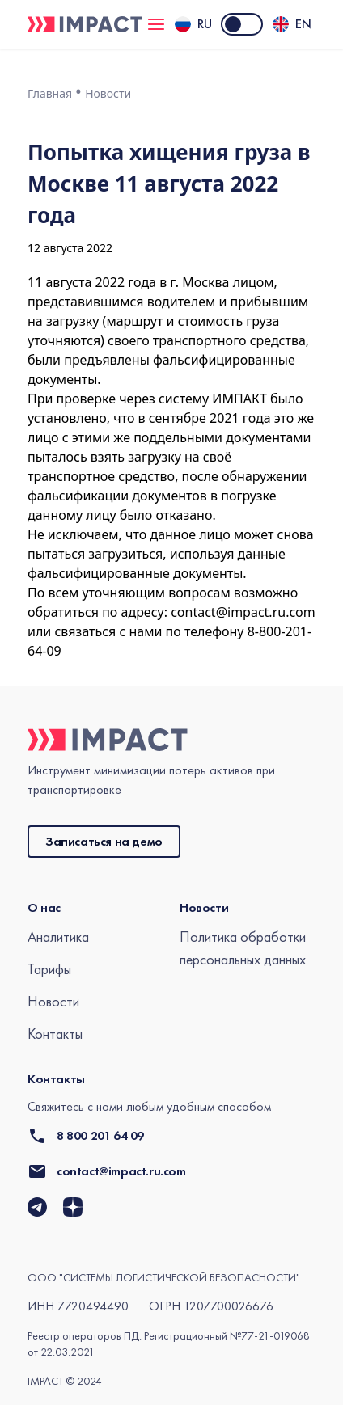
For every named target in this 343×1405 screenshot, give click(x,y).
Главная (50, 93)
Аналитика (58, 936)
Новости (108, 93)
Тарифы (49, 969)
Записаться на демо (104, 841)
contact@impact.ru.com (243, 612)
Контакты (55, 1033)
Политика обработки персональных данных (243, 947)
